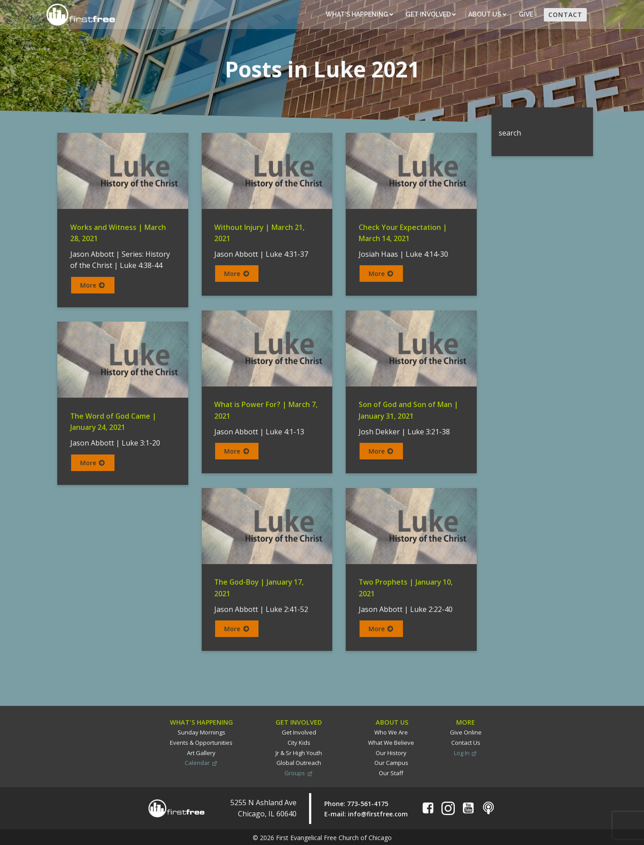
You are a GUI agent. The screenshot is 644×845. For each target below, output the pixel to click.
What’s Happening (359, 14)
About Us (487, 14)
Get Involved (430, 14)
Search (502, 112)
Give (526, 14)
